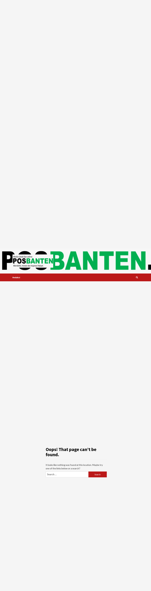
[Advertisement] (31, 31)
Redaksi (16, 277)
